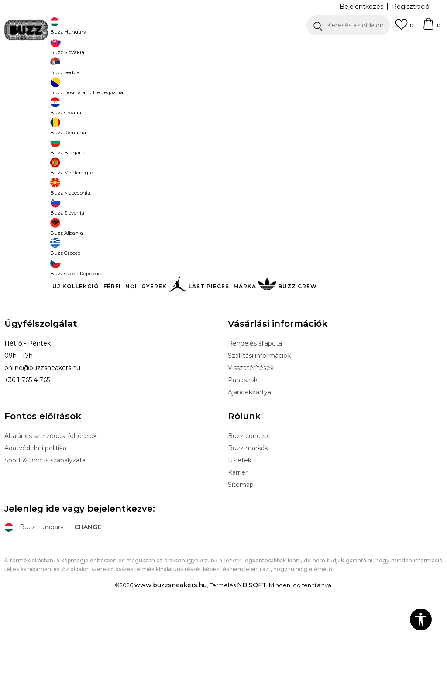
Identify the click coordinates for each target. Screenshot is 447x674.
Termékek (115, 70)
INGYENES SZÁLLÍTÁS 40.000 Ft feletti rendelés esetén (220, 48)
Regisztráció (411, 6)
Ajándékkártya (249, 457)
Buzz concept (249, 500)
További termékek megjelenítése (223, 237)
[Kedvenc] (404, 28)
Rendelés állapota (255, 408)
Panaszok (243, 444)
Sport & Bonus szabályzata (45, 525)
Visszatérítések (251, 432)
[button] (348, 25)
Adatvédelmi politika (35, 513)
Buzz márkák (248, 513)
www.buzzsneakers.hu (170, 649)
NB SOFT (251, 649)
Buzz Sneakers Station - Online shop (50, 70)
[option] (223, 48)
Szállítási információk (259, 420)
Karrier (238, 537)
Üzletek (239, 525)
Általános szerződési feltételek (50, 500)
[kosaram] (431, 28)
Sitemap (241, 549)
